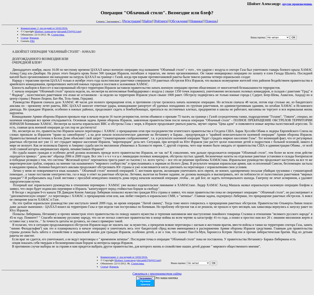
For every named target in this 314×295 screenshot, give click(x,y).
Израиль (34, 37)
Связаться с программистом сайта (157, 273)
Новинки (196, 21)
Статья (24, 37)
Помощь (211, 21)
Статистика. (57, 34)
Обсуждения (178, 21)
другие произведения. (297, 4)
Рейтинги (161, 21)
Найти (147, 21)
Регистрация (131, 21)
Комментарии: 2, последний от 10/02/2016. (44, 28)
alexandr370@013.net (69, 31)
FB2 (32, 40)
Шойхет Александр (45, 31)
